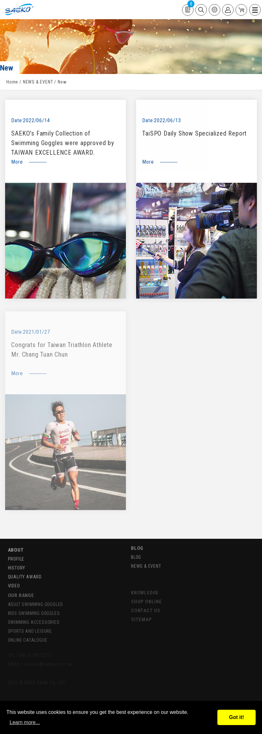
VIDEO (14, 580)
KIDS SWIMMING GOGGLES (34, 607)
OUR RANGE (21, 590)
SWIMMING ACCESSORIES (34, 616)
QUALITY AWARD (25, 572)
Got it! (236, 717)
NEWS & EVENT (38, 82)
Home (12, 82)
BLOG (137, 543)
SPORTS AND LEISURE (30, 625)
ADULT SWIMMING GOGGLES (35, 598)
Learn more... (25, 722)
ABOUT (16, 545)
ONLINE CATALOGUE (27, 634)
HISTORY (16, 563)
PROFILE (16, 554)
